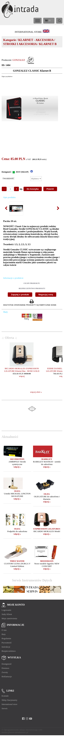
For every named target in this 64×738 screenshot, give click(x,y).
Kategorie (9, 40)
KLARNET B (48, 44)
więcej (22, 376)
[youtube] (31, 718)
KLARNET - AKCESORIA (35, 40)
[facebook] (23, 718)
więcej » (17, 467)
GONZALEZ (18, 60)
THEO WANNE (17, 561)
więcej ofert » (36, 392)
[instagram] (27, 718)
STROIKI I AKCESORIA (20, 44)
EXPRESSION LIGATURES (46, 529)
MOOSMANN (46, 561)
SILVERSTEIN (17, 459)
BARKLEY (46, 459)
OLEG (17, 491)
